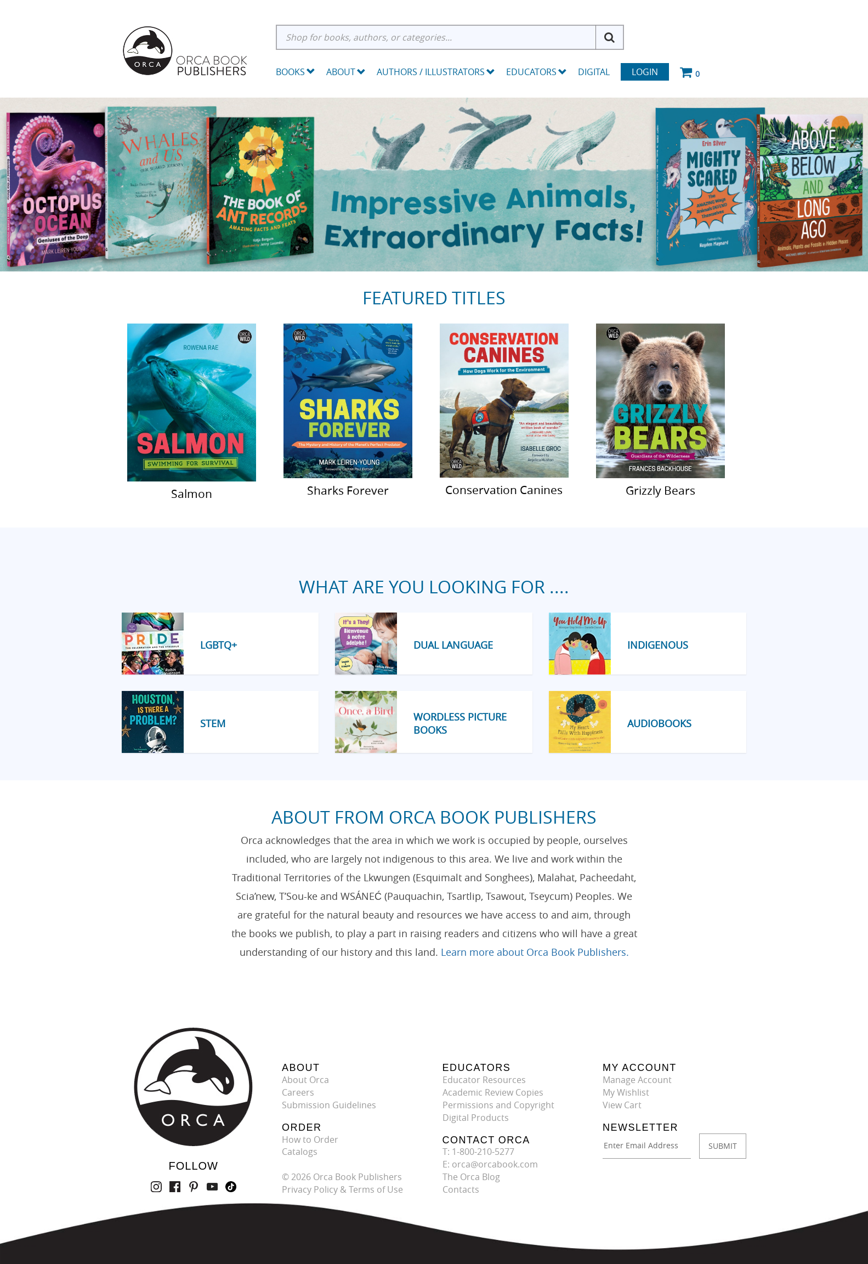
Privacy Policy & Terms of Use (342, 1189)
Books (290, 72)
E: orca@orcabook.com (490, 1164)
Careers (298, 1092)
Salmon (191, 493)
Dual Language (453, 644)
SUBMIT (722, 1146)
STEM (212, 723)
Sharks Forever (348, 490)
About (346, 71)
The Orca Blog (471, 1177)
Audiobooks (659, 723)
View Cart (622, 1105)
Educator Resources (484, 1080)
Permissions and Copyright (498, 1105)
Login (645, 72)
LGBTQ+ (218, 644)
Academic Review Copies (492, 1092)
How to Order (310, 1139)
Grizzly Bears (660, 490)
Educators (536, 71)
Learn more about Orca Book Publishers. (535, 952)
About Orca (305, 1080)
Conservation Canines (504, 489)
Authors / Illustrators (436, 71)
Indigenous (657, 644)
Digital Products (475, 1118)
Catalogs (299, 1152)
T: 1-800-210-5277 (478, 1152)
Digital (594, 71)
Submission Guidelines (329, 1105)
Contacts (460, 1189)
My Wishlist (626, 1092)
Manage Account (637, 1080)
